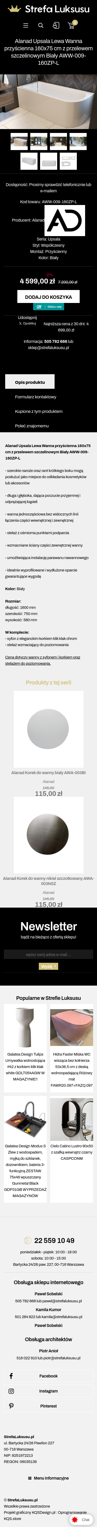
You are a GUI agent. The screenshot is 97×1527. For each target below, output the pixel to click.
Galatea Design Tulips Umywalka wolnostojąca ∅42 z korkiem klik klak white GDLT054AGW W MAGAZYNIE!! (25, 1066)
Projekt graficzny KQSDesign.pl (29, 1512)
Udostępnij (27, 317)
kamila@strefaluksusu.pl (62, 1317)
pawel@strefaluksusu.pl (62, 1301)
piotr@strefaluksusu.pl (61, 1358)
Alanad (38, 220)
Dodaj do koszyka (48, 297)
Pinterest (32, 1406)
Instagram (32, 1391)
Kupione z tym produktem (39, 411)
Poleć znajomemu (32, 425)
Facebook (32, 1376)
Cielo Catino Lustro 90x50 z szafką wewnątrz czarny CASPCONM (71, 1152)
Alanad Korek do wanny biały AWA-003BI (48, 772)
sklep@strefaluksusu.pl (48, 347)
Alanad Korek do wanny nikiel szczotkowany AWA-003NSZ (48, 881)
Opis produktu (30, 382)
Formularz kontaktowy (35, 396)
